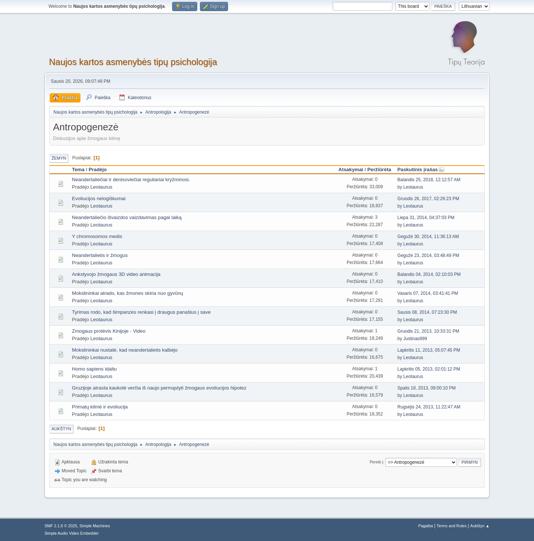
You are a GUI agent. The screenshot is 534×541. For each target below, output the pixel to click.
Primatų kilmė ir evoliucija (100, 407)
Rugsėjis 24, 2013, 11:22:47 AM (429, 407)
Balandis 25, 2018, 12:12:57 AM (429, 179)
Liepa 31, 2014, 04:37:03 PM (426, 217)
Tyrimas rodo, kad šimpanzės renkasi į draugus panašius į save (141, 312)
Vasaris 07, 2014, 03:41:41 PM (428, 293)
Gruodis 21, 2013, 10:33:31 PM (428, 331)
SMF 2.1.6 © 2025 (60, 526)
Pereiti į (376, 462)
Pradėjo (98, 169)
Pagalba (425, 526)
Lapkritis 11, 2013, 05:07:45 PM (429, 350)
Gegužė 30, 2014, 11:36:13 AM (428, 236)
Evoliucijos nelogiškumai (98, 198)
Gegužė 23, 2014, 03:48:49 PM (428, 255)
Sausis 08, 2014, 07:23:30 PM (427, 312)
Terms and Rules (451, 526)
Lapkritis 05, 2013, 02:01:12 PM (429, 369)
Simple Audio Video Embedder (71, 533)
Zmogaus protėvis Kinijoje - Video (108, 331)
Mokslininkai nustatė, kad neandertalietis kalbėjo (125, 350)
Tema (78, 169)
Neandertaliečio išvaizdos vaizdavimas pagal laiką (127, 217)
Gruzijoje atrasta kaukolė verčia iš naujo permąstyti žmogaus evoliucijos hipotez (159, 388)
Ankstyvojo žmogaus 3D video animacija (116, 274)
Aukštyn (61, 429)
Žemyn (59, 158)
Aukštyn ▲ (480, 526)
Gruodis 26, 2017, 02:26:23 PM (428, 198)
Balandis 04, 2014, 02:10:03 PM (429, 274)
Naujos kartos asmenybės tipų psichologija (133, 62)
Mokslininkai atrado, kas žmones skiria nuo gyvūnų (127, 293)
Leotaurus (101, 187)
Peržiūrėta (379, 169)
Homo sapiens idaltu (94, 369)
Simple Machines (94, 526)
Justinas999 (415, 338)
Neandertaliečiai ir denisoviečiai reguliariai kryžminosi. (131, 179)
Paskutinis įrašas (421, 169)
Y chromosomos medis (97, 236)
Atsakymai (351, 169)
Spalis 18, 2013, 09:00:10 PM (427, 388)
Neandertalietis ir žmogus (100, 255)
